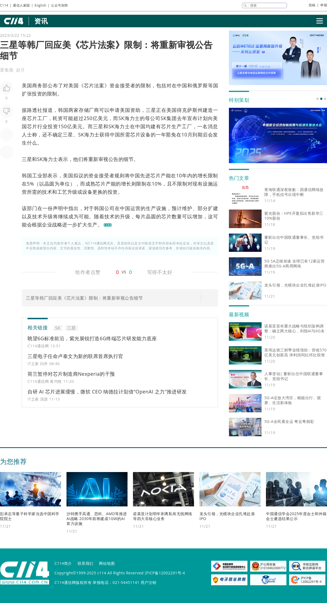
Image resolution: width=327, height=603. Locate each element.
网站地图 (107, 563)
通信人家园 (21, 5)
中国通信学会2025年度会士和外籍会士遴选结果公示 (296, 516)
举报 (323, 5)
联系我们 (85, 563)
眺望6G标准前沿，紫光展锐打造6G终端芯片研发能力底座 (92, 338)
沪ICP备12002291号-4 (165, 572)
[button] (317, 99)
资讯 (41, 20)
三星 (151, 110)
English (40, 5)
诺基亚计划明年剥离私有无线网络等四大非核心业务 (162, 516)
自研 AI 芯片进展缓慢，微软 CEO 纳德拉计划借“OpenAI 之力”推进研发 (107, 391)
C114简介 (63, 563)
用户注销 (148, 582)
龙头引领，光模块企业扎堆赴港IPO (227, 516)
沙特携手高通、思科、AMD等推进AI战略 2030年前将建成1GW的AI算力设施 (96, 518)
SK (121, 118)
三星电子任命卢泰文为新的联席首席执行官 (75, 356)
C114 (4, 5)
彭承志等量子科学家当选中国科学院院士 (29, 516)
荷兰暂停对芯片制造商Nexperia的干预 (71, 374)
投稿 (312, 5)
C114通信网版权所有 (73, 582)
